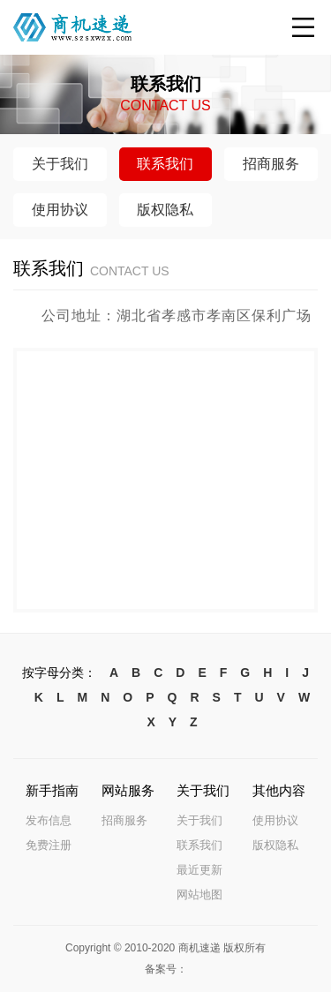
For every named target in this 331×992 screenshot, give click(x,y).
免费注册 (48, 845)
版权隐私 (275, 845)
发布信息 (48, 820)
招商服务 (124, 820)
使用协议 (275, 820)
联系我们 (199, 845)
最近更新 (199, 869)
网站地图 (199, 894)
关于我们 (199, 820)
